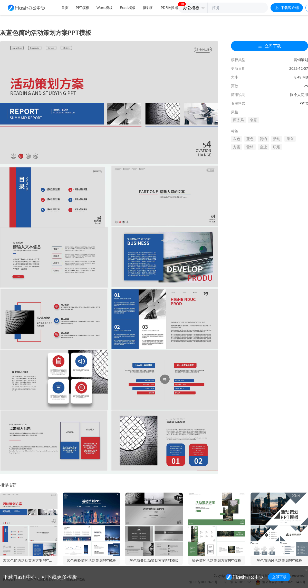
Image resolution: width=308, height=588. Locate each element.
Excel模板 (128, 7)
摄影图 (148, 7)
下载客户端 (287, 7)
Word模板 (105, 7)
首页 (65, 7)
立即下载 (269, 46)
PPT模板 (82, 7)
